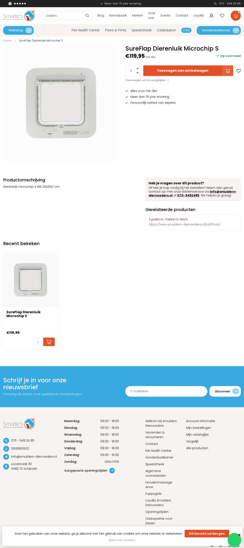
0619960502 (20, 448)
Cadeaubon (166, 30)
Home (7, 41)
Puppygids (153, 493)
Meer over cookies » (122, 540)
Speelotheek (142, 30)
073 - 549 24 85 (230, 3)
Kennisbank (118, 15)
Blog (100, 15)
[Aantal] (38, 342)
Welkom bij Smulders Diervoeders (161, 423)
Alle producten (197, 448)
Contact (182, 15)
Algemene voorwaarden (155, 473)
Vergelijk (192, 441)
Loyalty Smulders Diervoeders (158, 502)
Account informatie (200, 421)
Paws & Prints (115, 30)
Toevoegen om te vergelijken (145, 80)
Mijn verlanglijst (197, 434)
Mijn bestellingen (198, 428)
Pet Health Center (86, 30)
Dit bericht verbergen (207, 533)
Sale (186, 30)
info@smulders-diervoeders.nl (34, 456)
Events (165, 15)
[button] (234, 540)
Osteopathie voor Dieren (158, 520)
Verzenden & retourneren (155, 434)
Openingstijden (157, 512)
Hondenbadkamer (220, 30)
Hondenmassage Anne (158, 484)
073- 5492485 (188, 195)
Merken (137, 15)
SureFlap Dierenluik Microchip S (41, 41)
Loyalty (199, 15)
